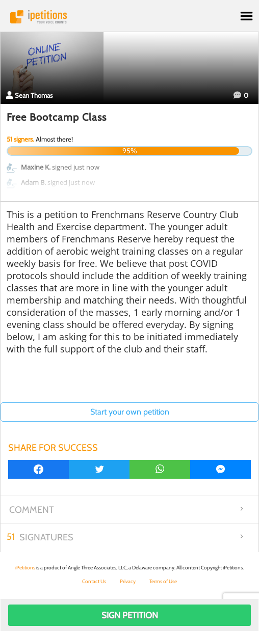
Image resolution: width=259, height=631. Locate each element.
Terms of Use (163, 581)
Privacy (128, 581)
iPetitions (129, 16)
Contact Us (94, 581)
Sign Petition (129, 615)
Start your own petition (129, 412)
